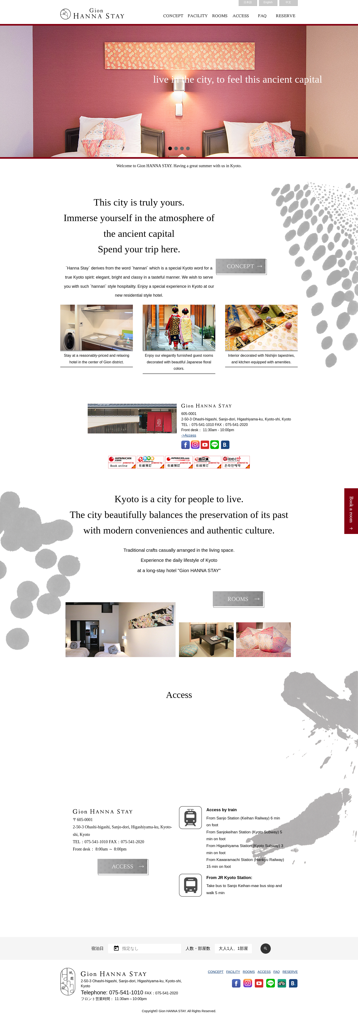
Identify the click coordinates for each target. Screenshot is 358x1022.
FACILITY (233, 972)
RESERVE (290, 972)
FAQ (277, 972)
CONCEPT (215, 972)
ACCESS (264, 972)
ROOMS (249, 972)
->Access (188, 435)
